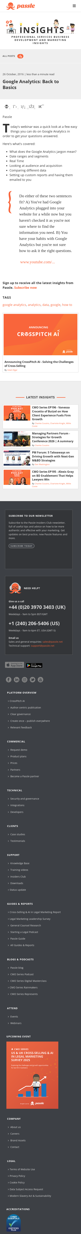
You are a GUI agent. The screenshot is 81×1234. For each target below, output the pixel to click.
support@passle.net (42, 645)
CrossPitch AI (16, 701)
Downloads (15, 883)
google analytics (14, 305)
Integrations (16, 805)
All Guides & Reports (21, 945)
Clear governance (19, 714)
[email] (6, 106)
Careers (13, 1133)
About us (14, 1127)
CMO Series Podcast (21, 974)
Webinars (14, 1023)
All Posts (9, 56)
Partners (14, 769)
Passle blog (15, 967)
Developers (15, 812)
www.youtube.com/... (37, 262)
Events (13, 1016)
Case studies (16, 834)
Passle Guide (16, 938)
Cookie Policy (16, 1182)
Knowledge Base (18, 863)
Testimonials (16, 841)
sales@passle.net (53, 641)
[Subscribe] (20, 56)
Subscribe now (25, 287)
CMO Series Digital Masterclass (27, 980)
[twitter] (14, 106)
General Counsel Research (24, 925)
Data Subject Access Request (25, 1189)
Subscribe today (22, 546)
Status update (17, 889)
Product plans (17, 756)
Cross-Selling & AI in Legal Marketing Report (34, 912)
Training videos (18, 869)
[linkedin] (23, 106)
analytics (34, 305)
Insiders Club (17, 876)
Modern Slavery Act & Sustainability (29, 1195)
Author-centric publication (24, 707)
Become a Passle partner (23, 776)
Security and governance (23, 798)
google (55, 305)
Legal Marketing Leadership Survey (29, 918)
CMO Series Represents (23, 994)
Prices (12, 763)
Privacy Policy (16, 1176)
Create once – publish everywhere (29, 720)
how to (67, 305)
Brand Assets (17, 1140)
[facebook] (31, 106)
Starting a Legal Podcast (23, 932)
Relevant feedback (20, 727)
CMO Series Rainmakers (23, 987)
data (45, 305)
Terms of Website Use (21, 1169)
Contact (13, 1147)
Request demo (17, 749)
